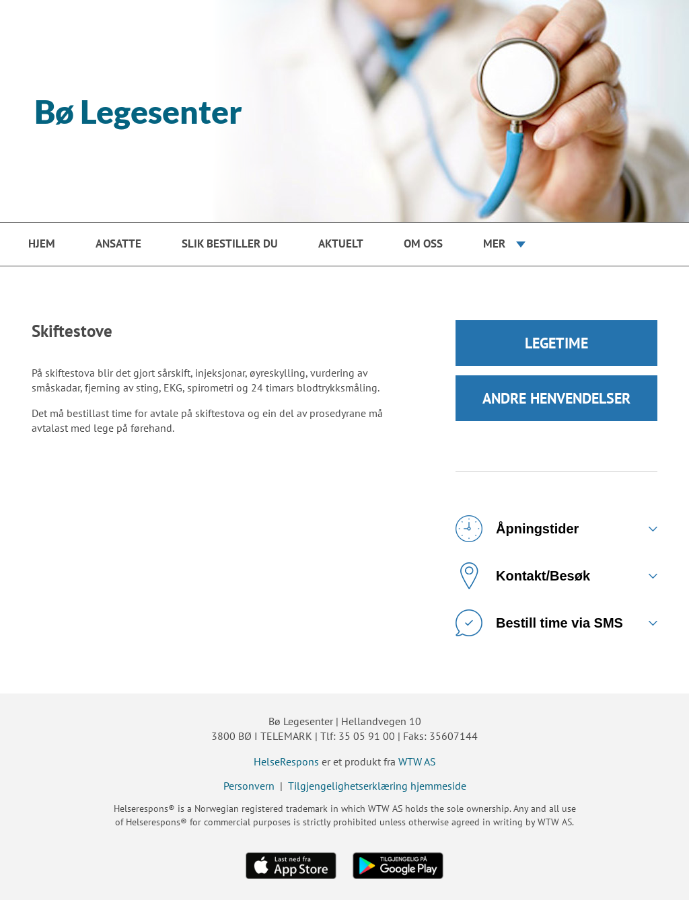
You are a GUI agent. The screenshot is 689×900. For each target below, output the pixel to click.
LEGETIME (556, 343)
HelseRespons (286, 761)
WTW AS (417, 761)
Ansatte (118, 243)
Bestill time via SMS (539, 622)
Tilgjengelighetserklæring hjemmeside (377, 785)
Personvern (249, 785)
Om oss (423, 243)
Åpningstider (517, 528)
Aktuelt (340, 243)
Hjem (41, 243)
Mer (494, 243)
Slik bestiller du (230, 243)
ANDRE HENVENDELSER (556, 398)
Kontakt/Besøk (523, 575)
